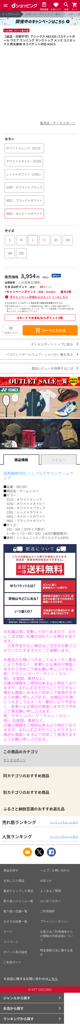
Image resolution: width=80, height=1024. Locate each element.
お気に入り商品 (13, 880)
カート (7, 931)
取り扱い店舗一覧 (15, 911)
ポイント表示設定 (15, 952)
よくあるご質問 (50, 891)
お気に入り (10, 332)
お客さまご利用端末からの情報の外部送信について (56, 935)
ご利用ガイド (12, 962)
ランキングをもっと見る (64, 822)
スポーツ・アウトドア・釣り (43, 14)
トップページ (10, 14)
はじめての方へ (50, 901)
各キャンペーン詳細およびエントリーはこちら (39, 297)
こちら (53, 978)
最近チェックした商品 (18, 891)
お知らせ (46, 880)
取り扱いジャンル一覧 (18, 901)
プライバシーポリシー (55, 921)
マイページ (10, 942)
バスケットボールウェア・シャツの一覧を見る (39, 354)
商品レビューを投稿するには (52, 368)
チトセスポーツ (14, 760)
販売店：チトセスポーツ (57, 123)
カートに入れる (50, 330)
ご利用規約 (47, 911)
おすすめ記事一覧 (15, 921)
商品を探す (10, 870)
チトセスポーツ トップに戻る (52, 344)
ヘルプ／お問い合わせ (55, 870)
